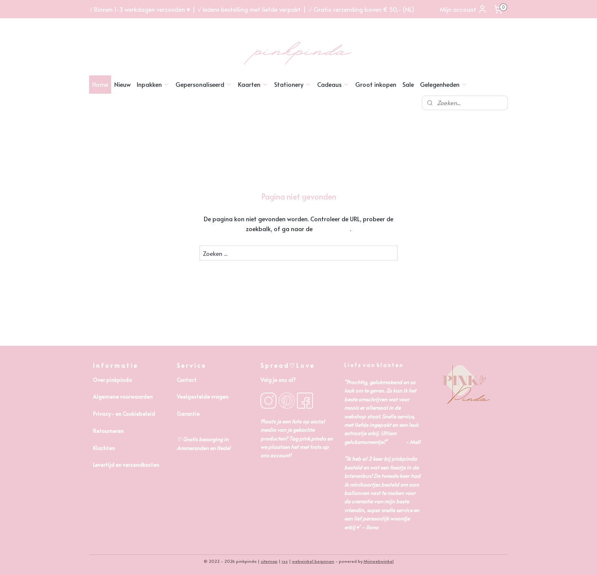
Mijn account (463, 9)
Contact (186, 379)
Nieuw (122, 84)
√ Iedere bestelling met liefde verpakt (249, 9)
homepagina (332, 228)
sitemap (269, 561)
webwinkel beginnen (313, 561)
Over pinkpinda (112, 379)
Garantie (188, 413)
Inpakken (153, 84)
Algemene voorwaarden (123, 396)
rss (285, 561)
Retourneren (108, 430)
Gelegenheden (443, 84)
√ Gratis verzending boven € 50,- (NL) (361, 9)
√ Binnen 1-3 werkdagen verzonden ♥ (139, 9)
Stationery (292, 84)
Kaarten (253, 84)
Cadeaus (333, 84)
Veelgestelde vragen (202, 396)
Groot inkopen (375, 84)
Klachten (104, 448)
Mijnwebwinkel (379, 561)
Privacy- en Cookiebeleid (124, 413)
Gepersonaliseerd (204, 84)
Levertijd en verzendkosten (126, 464)
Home (100, 84)
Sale (408, 84)
